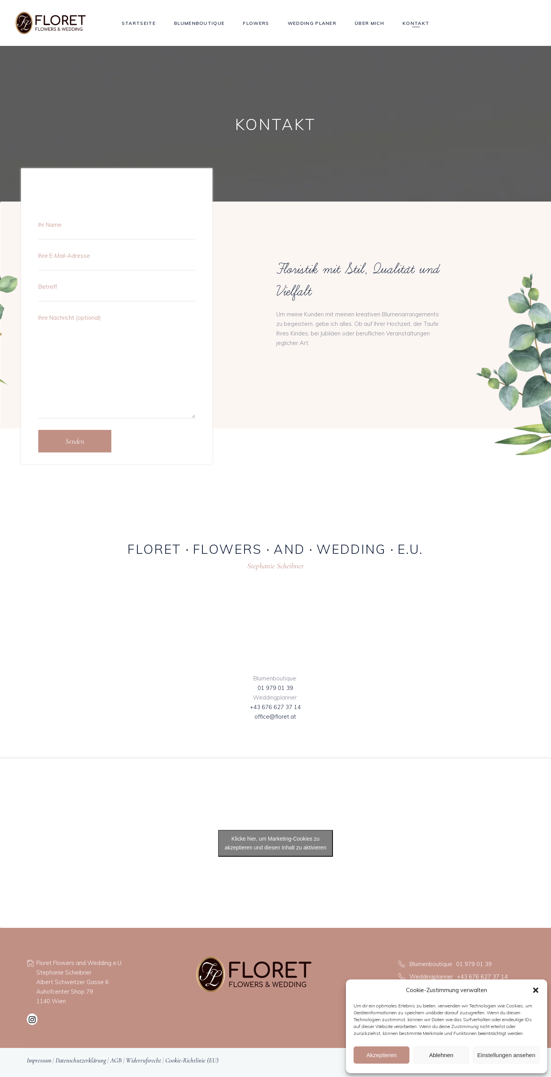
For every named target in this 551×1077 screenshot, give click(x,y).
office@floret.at (275, 716)
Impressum (39, 1060)
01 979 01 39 (275, 687)
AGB (116, 1060)
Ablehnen (441, 1055)
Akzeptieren (381, 1055)
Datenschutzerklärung (80, 1060)
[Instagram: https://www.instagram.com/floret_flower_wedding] (32, 1020)
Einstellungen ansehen (506, 1055)
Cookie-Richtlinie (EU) (191, 1060)
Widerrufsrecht (143, 1060)
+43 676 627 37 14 (275, 707)
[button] (536, 990)
